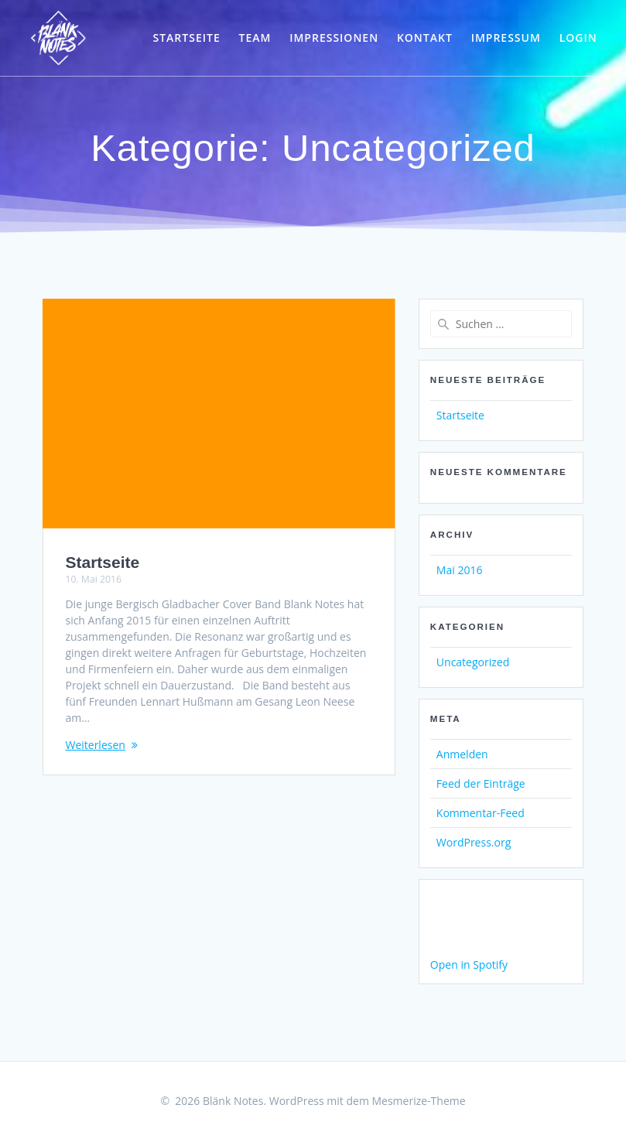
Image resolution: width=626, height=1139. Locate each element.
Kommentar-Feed (480, 813)
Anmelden (462, 754)
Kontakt (425, 37)
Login (578, 37)
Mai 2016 (459, 570)
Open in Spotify (469, 964)
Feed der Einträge (480, 783)
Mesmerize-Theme (418, 1100)
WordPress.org (473, 842)
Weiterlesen (95, 744)
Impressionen (333, 37)
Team (254, 37)
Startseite (186, 37)
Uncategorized (472, 662)
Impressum (506, 37)
